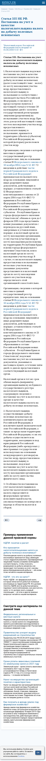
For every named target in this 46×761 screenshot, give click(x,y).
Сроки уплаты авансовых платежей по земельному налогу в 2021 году (21, 662)
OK (38, 753)
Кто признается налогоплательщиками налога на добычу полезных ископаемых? (20, 550)
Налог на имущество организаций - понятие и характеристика (21, 680)
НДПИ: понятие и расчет (16, 543)
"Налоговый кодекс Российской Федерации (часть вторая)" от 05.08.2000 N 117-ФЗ (18, 47)
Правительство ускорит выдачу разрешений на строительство (19, 633)
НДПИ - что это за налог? (16, 577)
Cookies (21, 756)
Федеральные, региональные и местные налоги (19, 615)
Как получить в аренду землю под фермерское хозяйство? (21, 703)
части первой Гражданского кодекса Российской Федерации (20, 171)
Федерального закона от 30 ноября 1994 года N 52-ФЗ (22, 163)
